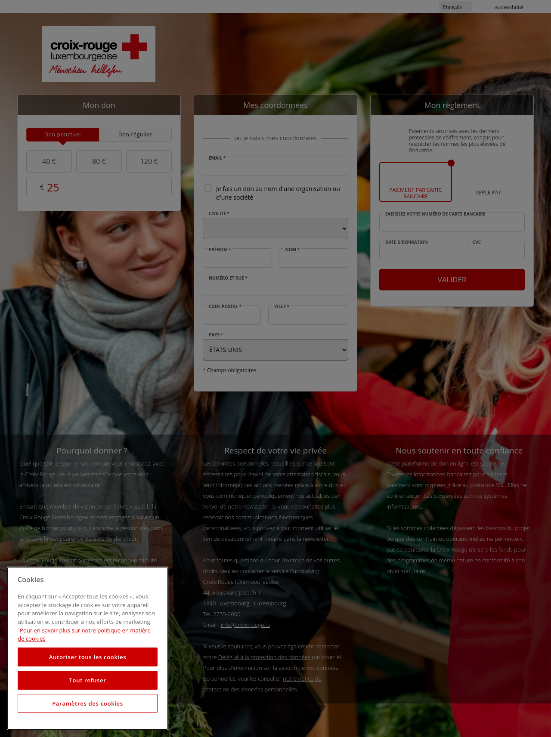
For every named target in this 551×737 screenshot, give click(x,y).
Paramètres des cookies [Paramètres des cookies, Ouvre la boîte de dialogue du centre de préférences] (87, 703)
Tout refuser (87, 680)
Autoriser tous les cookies (87, 657)
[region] (87, 648)
